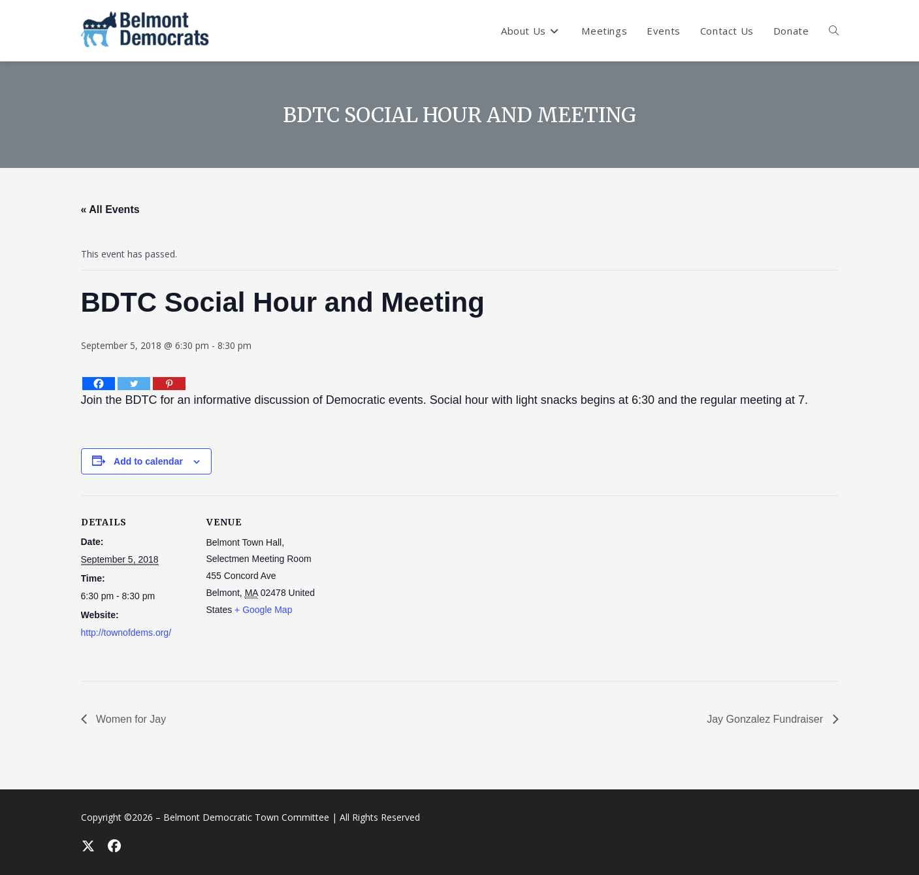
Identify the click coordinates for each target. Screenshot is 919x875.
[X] (87, 845)
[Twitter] (134, 383)
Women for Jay (130, 719)
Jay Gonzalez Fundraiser (766, 719)
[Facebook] (98, 383)
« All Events (110, 209)
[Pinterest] (169, 383)
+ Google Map (263, 609)
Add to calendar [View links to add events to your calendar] (148, 461)
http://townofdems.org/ (126, 632)
